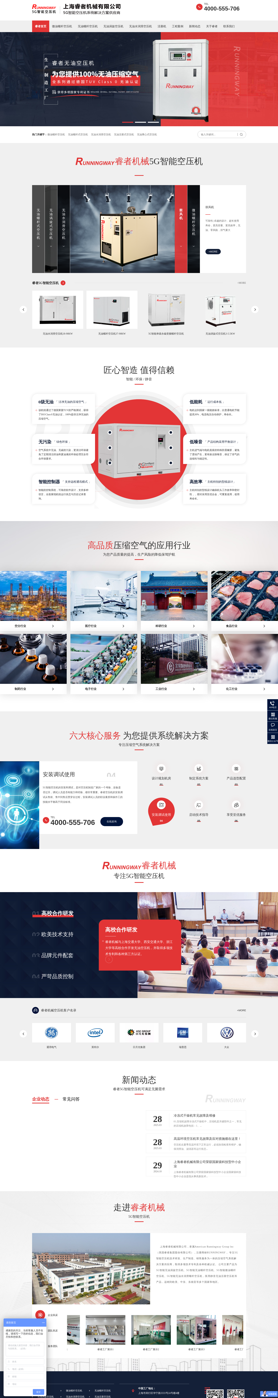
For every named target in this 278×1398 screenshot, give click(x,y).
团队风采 (53, 1330)
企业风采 (53, 1315)
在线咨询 (112, 821)
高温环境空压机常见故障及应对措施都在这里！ (207, 1139)
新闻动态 (194, 26)
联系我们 (229, 26)
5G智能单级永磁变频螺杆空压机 (171, 333)
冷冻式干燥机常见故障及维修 (194, 1115)
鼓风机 (181, 214)
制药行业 (20, 688)
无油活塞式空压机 (124, 134)
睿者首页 (40, 26)
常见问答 (71, 1099)
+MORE (212, 251)
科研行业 (161, 625)
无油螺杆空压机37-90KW (117, 333)
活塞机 (162, 26)
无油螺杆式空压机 (78, 134)
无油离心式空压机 (147, 134)
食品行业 (231, 625)
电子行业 (90, 688)
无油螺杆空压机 (88, 26)
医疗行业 (90, 625)
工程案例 (177, 26)
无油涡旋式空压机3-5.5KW (226, 333)
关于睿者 (212, 26)
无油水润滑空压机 (140, 26)
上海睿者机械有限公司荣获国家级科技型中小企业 (207, 1164)
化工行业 (231, 688)
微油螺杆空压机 (62, 26)
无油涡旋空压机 (113, 26)
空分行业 (20, 625)
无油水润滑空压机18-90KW (63, 333)
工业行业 (161, 688)
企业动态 (40, 1099)
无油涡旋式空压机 (51, 223)
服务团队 (53, 1346)
